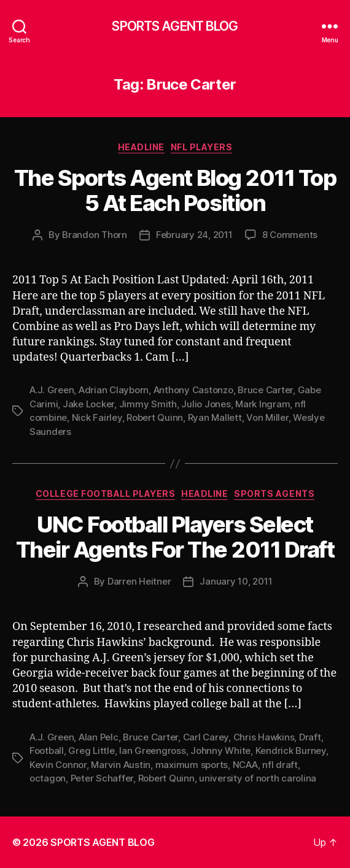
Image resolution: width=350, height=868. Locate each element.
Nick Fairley (97, 417)
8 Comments (289, 234)
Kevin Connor (58, 764)
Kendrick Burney (290, 750)
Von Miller (267, 417)
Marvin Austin (120, 764)
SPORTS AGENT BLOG (175, 26)
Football (46, 750)
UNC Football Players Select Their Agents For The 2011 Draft (175, 537)
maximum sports (191, 764)
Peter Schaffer (102, 778)
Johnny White (220, 750)
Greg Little (91, 750)
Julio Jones (205, 404)
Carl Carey (205, 737)
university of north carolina (257, 778)
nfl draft (280, 764)
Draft (310, 737)
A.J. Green (51, 390)
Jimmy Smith (148, 404)
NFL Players (202, 147)
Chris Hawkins (264, 737)
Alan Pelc (99, 737)
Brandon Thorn (94, 234)
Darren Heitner (139, 581)
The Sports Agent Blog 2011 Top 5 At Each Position (175, 190)
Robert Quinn (154, 417)
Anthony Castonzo (193, 390)
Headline (141, 147)
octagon (47, 778)
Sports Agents (274, 493)
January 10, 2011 (236, 581)
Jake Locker (88, 404)
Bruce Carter (265, 390)
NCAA (245, 764)
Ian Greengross (152, 750)
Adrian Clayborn (114, 390)
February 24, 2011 (194, 234)
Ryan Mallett (215, 417)
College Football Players (105, 493)
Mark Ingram (262, 404)
